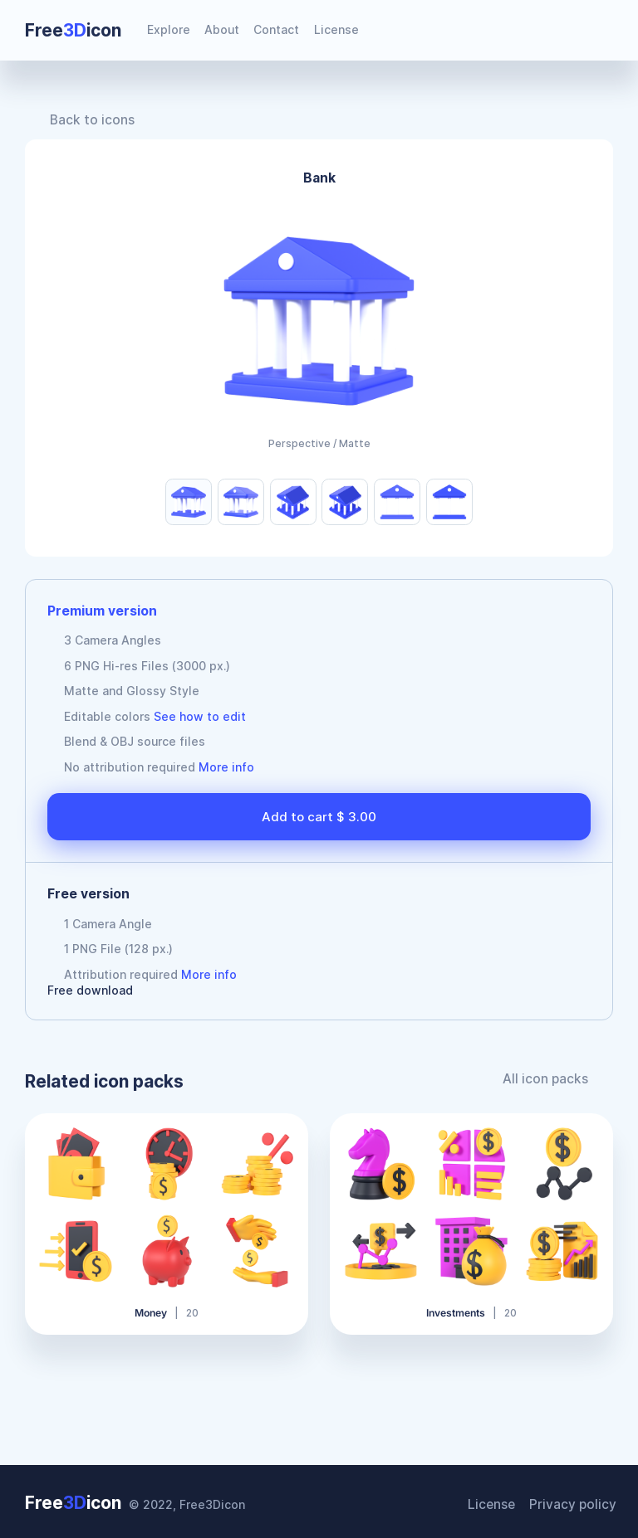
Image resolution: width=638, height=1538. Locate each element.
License (336, 29)
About (221, 29)
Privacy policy (576, 1500)
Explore (168, 29)
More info (226, 767)
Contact (276, 29)
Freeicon (73, 30)
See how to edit (200, 716)
